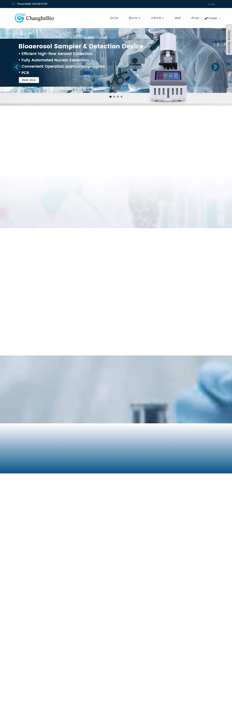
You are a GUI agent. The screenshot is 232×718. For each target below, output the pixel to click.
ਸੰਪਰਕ (195, 18)
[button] (16, 67)
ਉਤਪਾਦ (135, 18)
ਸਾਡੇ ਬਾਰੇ (157, 18)
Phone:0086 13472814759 (32, 3)
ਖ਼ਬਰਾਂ (178, 18)
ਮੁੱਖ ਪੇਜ (114, 18)
